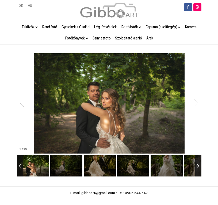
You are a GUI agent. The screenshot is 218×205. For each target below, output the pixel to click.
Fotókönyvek (75, 38)
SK (21, 5)
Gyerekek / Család (75, 27)
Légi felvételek (105, 27)
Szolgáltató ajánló (128, 38)
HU (30, 5)
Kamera (190, 27)
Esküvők (28, 27)
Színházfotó (101, 38)
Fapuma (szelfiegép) (161, 27)
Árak (149, 38)
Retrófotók (129, 27)
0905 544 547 (136, 193)
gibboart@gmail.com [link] (98, 193)
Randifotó (49, 27)
